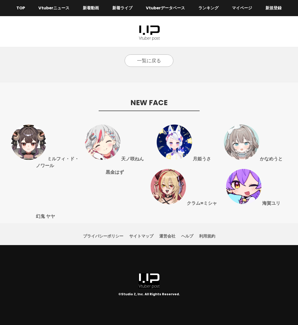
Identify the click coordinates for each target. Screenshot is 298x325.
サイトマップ (141, 236)
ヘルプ (187, 236)
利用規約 (207, 236)
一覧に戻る (149, 60)
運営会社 (167, 236)
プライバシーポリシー (103, 236)
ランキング (208, 8)
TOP (20, 8)
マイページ (242, 8)
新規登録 (273, 8)
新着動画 (91, 8)
